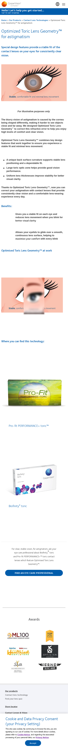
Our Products (15, 20)
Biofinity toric (18, 505)
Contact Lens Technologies (35, 20)
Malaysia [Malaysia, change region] (58, 4)
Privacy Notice (42, 737)
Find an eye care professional (34, 573)
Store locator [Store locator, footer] (11, 706)
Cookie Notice (23, 734)
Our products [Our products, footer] (11, 691)
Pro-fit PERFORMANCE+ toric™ (29, 425)
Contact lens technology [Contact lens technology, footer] (16, 694)
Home (4, 20)
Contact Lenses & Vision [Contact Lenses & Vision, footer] (16, 712)
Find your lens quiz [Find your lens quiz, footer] (13, 698)
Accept (33, 743)
